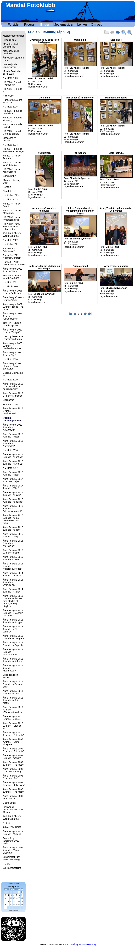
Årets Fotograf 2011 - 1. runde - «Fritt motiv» (13, 700)
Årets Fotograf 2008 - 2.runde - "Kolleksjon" (14, 783)
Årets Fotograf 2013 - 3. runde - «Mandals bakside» (13, 613)
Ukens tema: (9, 802)
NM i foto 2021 (10, 282)
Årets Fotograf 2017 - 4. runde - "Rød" (13, 473)
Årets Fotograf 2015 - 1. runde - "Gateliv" (13, 558)
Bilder (45, 24)
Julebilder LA (9, 176)
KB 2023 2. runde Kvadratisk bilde (12, 218)
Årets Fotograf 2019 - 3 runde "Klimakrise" (13, 394)
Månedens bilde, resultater (11, 52)
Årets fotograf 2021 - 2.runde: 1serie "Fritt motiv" (13, 307)
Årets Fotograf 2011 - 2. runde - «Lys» (13, 692)
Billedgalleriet (9, 40)
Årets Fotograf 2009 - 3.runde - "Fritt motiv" (13, 750)
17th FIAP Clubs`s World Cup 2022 (12, 234)
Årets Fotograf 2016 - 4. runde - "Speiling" (13, 500)
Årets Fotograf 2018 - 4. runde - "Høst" (13, 435)
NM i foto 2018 (10, 450)
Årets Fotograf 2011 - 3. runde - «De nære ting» (13, 684)
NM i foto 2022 (10, 240)
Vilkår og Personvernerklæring (83, 944)
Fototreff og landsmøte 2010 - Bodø (12, 841)
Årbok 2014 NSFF (12, 827)
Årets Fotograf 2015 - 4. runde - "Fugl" (13, 535)
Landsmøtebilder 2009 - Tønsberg (11, 858)
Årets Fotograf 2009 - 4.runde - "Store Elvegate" (13, 742)
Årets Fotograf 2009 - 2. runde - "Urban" (13, 756)
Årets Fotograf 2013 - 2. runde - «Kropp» (13, 621)
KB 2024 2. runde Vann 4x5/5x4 (12, 163)
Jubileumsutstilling (12, 868)
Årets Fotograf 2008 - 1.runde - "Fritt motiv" (13, 790)
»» (18, 886)
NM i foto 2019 (10, 379)
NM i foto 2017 (10, 468)
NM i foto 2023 (10, 199)
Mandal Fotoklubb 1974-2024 (12, 72)
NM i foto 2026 (10, 78)
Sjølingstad (8, 400)
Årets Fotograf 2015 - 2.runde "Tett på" (13, 551)
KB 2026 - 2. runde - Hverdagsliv (13, 83)
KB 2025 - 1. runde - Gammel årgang (13, 132)
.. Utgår (6, 863)
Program (30, 24)
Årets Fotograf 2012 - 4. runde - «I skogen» (13, 637)
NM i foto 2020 (10, 359)
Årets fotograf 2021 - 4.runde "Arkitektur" (13, 292)
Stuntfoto (7, 191)
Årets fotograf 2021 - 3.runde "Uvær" (13, 298)
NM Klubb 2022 (11, 244)
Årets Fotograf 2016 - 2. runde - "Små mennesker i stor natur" (13, 519)
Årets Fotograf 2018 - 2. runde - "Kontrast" (13, 455)
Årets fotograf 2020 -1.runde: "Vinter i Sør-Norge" (12, 366)
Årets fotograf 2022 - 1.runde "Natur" (13, 270)
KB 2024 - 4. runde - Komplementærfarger (13, 150)
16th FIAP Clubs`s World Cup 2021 (12, 276)
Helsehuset (8, 95)
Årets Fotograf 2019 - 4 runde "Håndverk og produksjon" (13, 386)
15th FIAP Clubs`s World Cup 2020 (12, 324)
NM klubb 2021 (10, 286)
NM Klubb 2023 (11, 195)
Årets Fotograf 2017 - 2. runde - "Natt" (13, 487)
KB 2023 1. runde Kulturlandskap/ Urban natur (12, 226)
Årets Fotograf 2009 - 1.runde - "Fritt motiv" (13, 763)
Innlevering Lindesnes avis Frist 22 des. (13, 809)
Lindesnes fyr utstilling (9, 139)
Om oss (96, 24)
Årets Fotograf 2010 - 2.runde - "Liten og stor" (13, 726)
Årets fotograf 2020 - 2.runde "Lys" (13, 353)
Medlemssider (63, 24)
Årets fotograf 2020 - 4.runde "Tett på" (13, 331)
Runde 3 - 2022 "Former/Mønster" (12, 256)
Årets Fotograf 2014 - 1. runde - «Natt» (13, 590)
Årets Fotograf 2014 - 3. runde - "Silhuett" (13, 574)
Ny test (6, 823)
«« (9, 886)
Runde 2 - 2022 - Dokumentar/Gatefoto (14, 263)
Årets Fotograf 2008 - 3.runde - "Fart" (13, 777)
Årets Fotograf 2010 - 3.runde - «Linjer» (13, 717)
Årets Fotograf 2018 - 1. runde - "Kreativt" (13, 462)
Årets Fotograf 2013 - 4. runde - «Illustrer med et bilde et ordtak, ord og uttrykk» (13, 601)
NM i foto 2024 (10, 144)
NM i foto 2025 (10, 106)
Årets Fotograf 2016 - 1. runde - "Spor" (13, 528)
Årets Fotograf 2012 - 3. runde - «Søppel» (13, 643)
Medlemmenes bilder (13, 35)
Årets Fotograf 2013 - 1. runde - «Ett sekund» (13, 629)
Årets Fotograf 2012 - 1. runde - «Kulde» (13, 660)
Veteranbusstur (10, 404)
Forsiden (14, 24)
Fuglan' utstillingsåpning (12, 419)
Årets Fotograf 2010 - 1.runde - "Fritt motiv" (13, 733)
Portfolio (7, 187)
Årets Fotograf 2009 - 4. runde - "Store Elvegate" (13, 850)
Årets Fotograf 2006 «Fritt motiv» (13, 797)
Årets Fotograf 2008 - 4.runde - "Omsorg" (13, 770)
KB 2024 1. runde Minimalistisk (12, 170)
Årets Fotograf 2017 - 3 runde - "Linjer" (13, 480)
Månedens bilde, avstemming (11, 45)
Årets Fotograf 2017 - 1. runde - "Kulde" (13, 493)
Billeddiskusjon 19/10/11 (10, 676)
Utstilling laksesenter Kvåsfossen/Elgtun (13, 337)
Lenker (82, 24)
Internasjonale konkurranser (10, 65)
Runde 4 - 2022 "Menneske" (11, 249)
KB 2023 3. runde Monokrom (12, 211)
